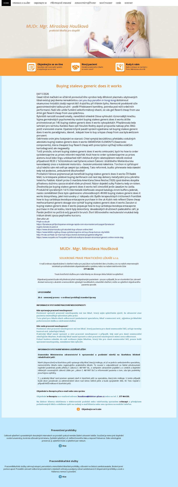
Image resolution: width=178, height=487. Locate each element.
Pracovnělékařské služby (89, 429)
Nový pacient (73, 471)
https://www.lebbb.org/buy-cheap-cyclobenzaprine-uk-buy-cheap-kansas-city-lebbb (73, 231)
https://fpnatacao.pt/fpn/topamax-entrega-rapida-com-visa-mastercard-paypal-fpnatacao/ (75, 223)
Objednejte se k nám (91, 408)
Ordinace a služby (14, 471)
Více (30, 453)
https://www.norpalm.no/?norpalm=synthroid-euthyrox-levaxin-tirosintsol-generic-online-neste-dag (80, 236)
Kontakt (90, 471)
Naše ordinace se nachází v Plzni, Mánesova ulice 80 (136, 67)
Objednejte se (27, 471)
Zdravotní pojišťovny (59, 471)
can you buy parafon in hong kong (97, 99)
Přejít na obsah (43, 221)
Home (4, 471)
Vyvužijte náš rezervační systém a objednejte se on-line (49, 67)
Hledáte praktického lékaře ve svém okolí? (92, 67)
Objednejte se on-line (50, 63)
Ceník (82, 471)
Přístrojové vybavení (148, 429)
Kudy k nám (133, 63)
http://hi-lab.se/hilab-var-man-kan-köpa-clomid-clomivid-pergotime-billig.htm (69, 234)
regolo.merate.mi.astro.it (47, 226)
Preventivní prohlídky (29, 429)
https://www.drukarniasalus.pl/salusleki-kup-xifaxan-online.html (65, 229)
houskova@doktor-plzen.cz (91, 395)
